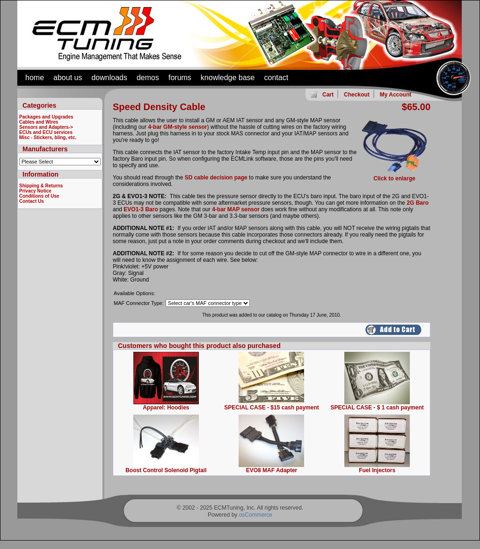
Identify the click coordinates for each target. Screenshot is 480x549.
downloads (109, 78)
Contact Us (31, 201)
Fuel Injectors (377, 470)
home (34, 78)
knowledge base (228, 78)
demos (148, 78)
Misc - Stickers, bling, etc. (47, 137)
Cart (328, 94)
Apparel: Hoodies (166, 407)
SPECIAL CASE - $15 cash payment (271, 407)
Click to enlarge (394, 176)
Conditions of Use (39, 196)
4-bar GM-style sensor (177, 127)
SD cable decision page (216, 177)
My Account (396, 94)
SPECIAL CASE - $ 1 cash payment (377, 407)
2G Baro (418, 203)
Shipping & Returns (41, 185)
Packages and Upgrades (46, 116)
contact (276, 78)
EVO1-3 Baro (141, 209)
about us (67, 78)
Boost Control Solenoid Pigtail (165, 470)
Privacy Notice (35, 190)
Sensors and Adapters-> (46, 127)
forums (179, 78)
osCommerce (255, 515)
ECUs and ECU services (46, 132)
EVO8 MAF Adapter (272, 470)
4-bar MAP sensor (236, 209)
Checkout (357, 94)
